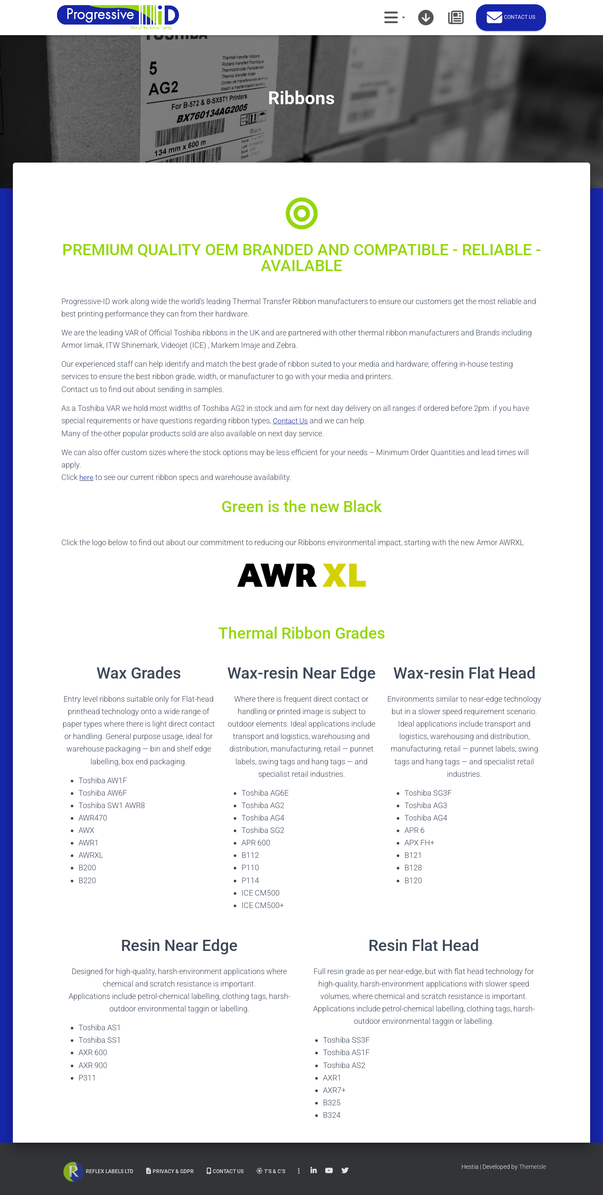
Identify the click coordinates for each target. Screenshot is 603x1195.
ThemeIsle (532, 1165)
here (86, 476)
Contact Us (292, 420)
